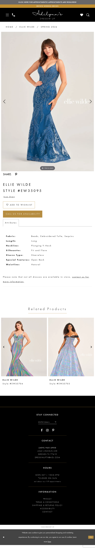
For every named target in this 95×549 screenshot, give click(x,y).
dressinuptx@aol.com (47, 461)
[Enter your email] (47, 426)
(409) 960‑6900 (47, 451)
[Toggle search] (88, 15)
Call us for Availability (25, 217)
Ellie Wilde (27, 27)
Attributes (11, 226)
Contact (47, 516)
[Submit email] (56, 426)
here (49, 545)
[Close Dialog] (4, 541)
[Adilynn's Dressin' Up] (47, 16)
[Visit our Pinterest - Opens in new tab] (53, 434)
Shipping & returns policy (47, 509)
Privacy (47, 503)
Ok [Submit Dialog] (90, 541)
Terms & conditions (47, 506)
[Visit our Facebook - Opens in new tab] (42, 434)
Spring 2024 (49, 27)
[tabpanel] (47, 102)
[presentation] (24, 350)
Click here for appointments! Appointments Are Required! (47, 2)
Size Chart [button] (10, 197)
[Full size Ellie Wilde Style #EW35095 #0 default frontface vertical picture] (47, 102)
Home (9, 27)
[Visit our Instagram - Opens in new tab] (47, 434)
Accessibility (47, 512)
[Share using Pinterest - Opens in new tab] (16, 175)
